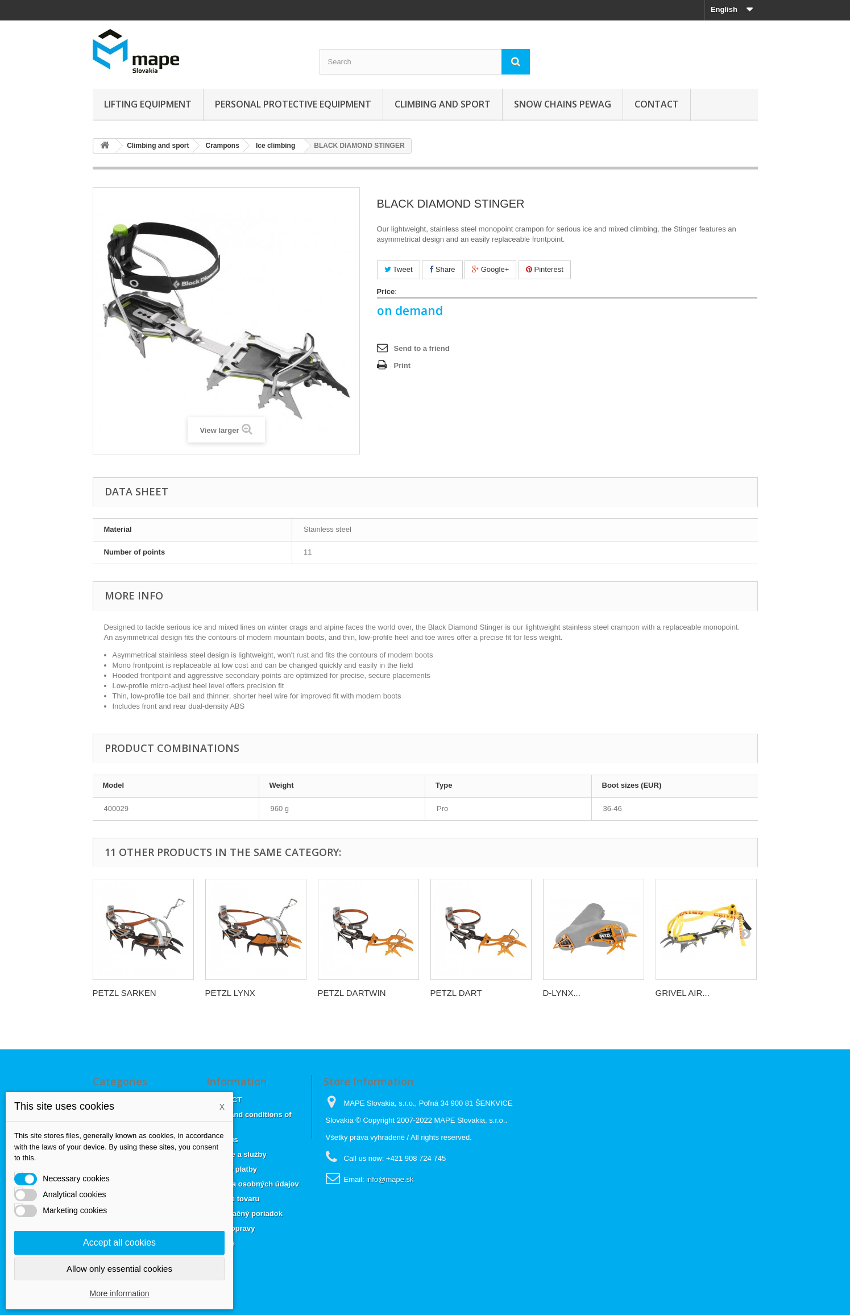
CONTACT (657, 104)
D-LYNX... (562, 993)
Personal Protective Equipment (293, 104)
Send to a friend (422, 348)
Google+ (490, 269)
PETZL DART (456, 993)
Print (402, 365)
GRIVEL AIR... (683, 993)
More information (119, 1293)
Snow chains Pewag (562, 104)
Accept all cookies (119, 1242)
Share (442, 269)
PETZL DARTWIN (352, 993)
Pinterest (544, 269)
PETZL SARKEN (124, 993)
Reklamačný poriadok (244, 1213)
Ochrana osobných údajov (252, 1184)
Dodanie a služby (236, 1154)
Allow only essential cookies (119, 1268)
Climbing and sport (443, 104)
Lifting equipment (148, 104)
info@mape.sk (389, 1179)
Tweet (398, 269)
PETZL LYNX (230, 993)
